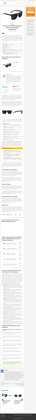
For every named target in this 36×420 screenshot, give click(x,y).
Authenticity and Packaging (6, 45)
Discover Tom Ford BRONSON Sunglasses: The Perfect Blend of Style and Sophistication (18, 384)
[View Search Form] (34, 0)
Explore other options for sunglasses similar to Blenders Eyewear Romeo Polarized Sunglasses (12, 51)
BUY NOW (16, 65)
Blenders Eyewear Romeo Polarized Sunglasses (8, 44)
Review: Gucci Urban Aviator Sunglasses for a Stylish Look (6, 383)
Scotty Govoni (10, 31)
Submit (31, 14)
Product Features (5, 46)
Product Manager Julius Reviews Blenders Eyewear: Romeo (9, 49)
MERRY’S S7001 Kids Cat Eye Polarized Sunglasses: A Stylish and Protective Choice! (31, 33)
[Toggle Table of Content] (21, 43)
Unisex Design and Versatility (6, 47)
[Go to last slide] (2, 400)
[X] (31, 0)
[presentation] (7, 395)
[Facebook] (29, 0)
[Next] (22, 400)
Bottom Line (4, 48)
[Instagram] (32, 0)
